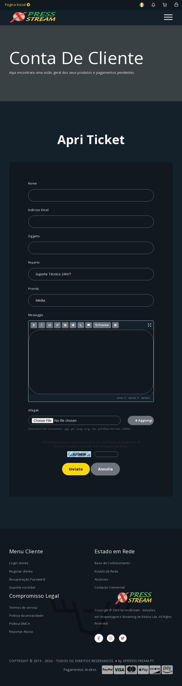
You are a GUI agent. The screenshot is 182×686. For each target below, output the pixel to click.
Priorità (33, 289)
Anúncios (101, 579)
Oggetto (34, 236)
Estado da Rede (106, 571)
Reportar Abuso (21, 631)
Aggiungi (143, 420)
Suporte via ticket (22, 587)
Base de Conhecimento (112, 563)
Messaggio (35, 315)
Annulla (105, 469)
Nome (32, 183)
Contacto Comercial (109, 587)
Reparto (34, 262)
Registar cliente (20, 571)
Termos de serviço (23, 607)
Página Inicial (17, 4)
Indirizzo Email (38, 210)
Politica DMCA (19, 623)
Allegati (33, 410)
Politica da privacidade (26, 615)
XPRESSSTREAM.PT (138, 660)
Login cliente (18, 563)
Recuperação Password (27, 579)
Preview (102, 325)
